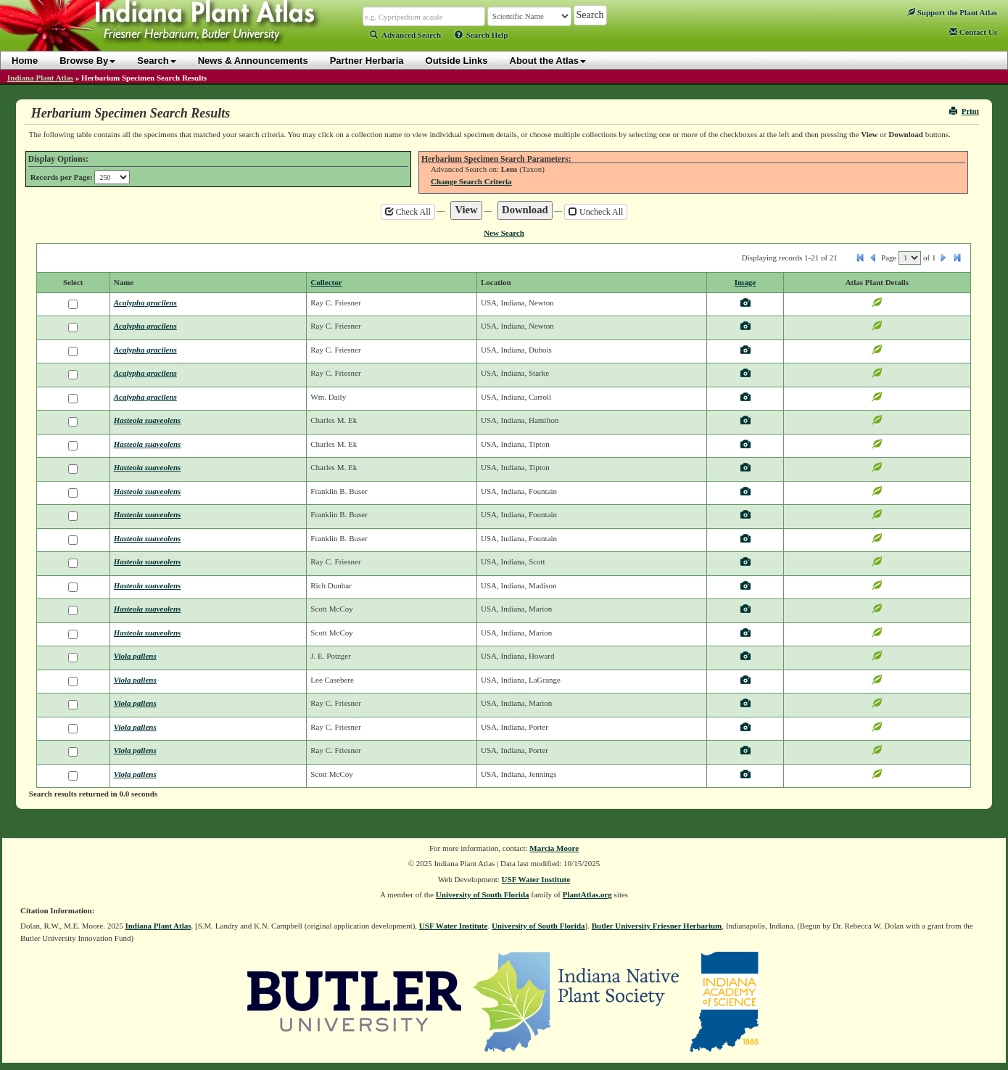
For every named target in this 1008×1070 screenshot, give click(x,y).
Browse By (87, 60)
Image (745, 282)
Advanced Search (405, 34)
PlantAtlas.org (587, 894)
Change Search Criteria (471, 181)
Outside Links (457, 60)
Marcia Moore (554, 848)
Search (156, 60)
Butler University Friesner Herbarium (657, 925)
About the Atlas (548, 60)
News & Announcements (253, 60)
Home (25, 60)
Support (952, 12)
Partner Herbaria (367, 60)
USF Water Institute (536, 879)
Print (964, 111)
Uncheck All (596, 212)
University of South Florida (482, 894)
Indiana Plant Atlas (40, 77)
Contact (973, 32)
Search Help (481, 34)
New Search (504, 233)
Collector (326, 282)
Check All (408, 212)
